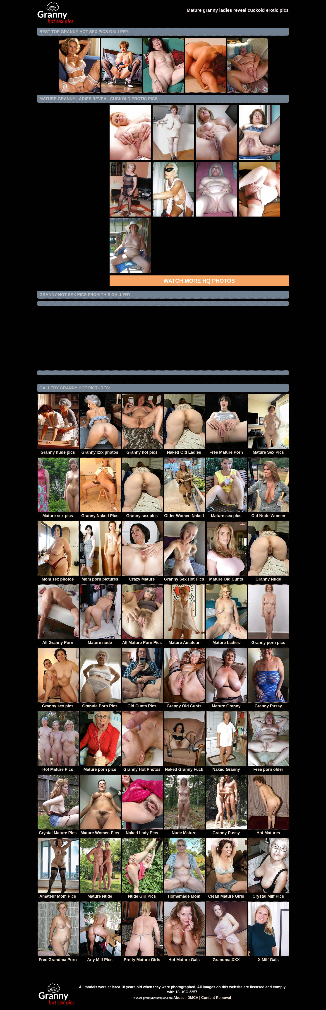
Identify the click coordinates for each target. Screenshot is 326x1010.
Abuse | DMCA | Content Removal (202, 998)
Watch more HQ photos (199, 281)
